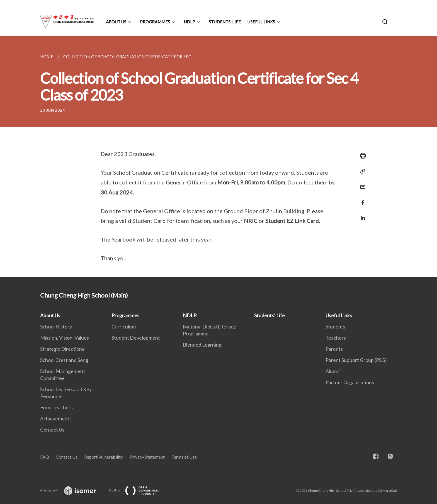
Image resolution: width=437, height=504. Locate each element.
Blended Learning (202, 345)
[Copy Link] (361, 171)
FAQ (44, 456)
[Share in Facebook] (361, 199)
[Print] (361, 155)
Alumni (333, 371)
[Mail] (361, 183)
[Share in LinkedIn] (361, 214)
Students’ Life (225, 21)
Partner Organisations (350, 382)
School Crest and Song (64, 360)
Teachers (336, 338)
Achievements (56, 418)
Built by (139, 490)
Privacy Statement (147, 456)
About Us (116, 21)
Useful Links (261, 21)
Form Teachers (56, 407)
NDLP (189, 21)
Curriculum (123, 326)
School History (56, 326)
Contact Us (52, 430)
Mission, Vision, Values (64, 338)
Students (335, 326)
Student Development (135, 338)
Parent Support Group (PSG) (356, 360)
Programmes (155, 21)
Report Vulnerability (103, 456)
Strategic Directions (62, 349)
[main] (218, 156)
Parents (334, 349)
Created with (72, 490)
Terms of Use (184, 456)
